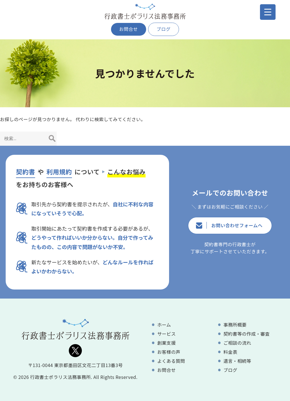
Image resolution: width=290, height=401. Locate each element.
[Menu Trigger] (268, 12)
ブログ (164, 28)
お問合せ (128, 28)
